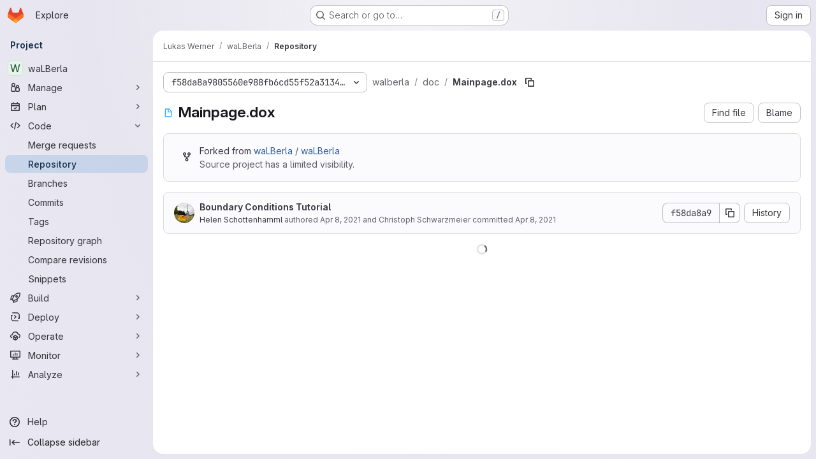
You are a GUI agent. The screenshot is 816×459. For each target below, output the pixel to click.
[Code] (76, 126)
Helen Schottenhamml (241, 219)
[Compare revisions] (76, 259)
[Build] (76, 298)
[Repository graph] (76, 240)
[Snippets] (76, 279)
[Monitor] (76, 355)
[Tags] (76, 221)
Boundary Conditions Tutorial (265, 206)
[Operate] (76, 336)
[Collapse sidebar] (76, 442)
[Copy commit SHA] (730, 213)
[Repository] (76, 164)
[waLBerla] (76, 68)
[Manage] (76, 87)
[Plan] (76, 106)
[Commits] (76, 202)
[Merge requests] (76, 145)
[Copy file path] (530, 82)
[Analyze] (76, 374)
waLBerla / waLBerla (297, 150)
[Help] (76, 422)
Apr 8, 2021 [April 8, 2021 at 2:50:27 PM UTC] (340, 219)
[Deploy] (76, 317)
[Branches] (76, 183)
